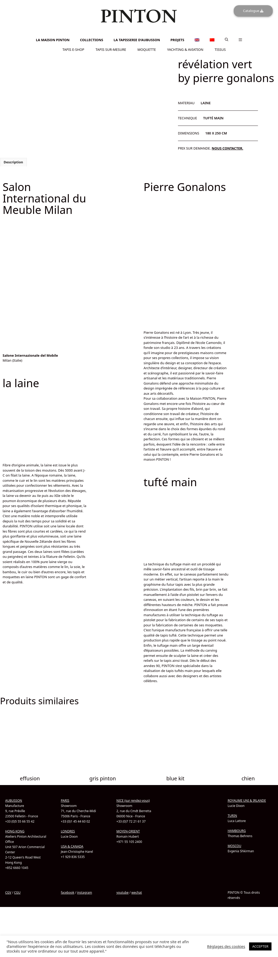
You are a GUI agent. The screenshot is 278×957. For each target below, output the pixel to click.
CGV (8, 892)
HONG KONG (14, 831)
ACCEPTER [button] (260, 946)
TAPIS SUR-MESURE (111, 49)
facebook (67, 892)
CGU (17, 892)
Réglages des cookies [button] (226, 946)
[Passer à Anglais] (139, 32)
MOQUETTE (146, 49)
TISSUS (220, 49)
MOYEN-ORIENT (128, 831)
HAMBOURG (237, 830)
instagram (84, 892)
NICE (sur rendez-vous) (133, 800)
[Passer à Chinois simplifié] (139, 35)
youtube (122, 892)
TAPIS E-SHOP (73, 49)
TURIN (232, 815)
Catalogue (253, 10)
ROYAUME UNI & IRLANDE (247, 800)
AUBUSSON (13, 800)
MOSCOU (234, 845)
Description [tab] (13, 161)
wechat (136, 892)
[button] (226, 39)
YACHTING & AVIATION (185, 49)
